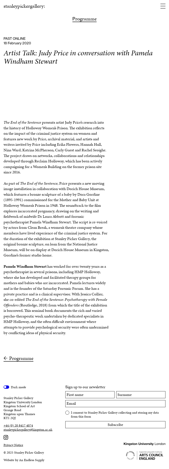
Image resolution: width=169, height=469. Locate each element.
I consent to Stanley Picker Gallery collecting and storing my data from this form (115, 414)
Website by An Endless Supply (24, 460)
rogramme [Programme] (84, 19)
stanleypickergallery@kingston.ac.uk (28, 430)
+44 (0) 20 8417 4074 (18, 425)
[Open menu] (162, 6)
